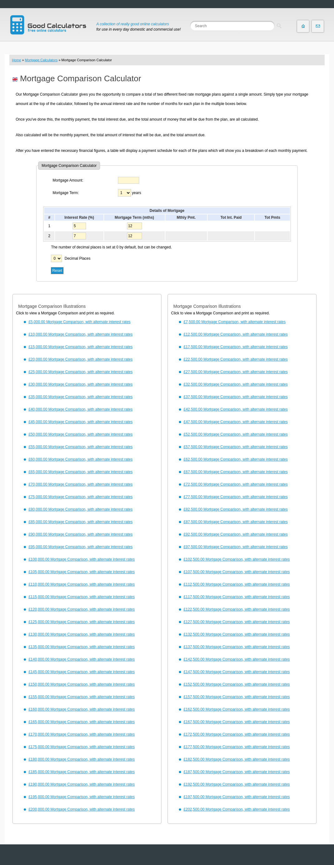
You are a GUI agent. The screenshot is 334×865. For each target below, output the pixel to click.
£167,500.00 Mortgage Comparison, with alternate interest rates (237, 722)
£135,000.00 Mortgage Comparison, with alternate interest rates (81, 647)
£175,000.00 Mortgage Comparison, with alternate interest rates (81, 747)
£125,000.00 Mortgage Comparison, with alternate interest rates (81, 622)
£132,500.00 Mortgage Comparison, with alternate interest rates (237, 634)
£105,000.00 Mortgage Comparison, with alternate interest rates (81, 572)
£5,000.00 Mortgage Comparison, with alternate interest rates (79, 322)
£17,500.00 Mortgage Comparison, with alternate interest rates (236, 347)
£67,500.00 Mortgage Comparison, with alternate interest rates (236, 472)
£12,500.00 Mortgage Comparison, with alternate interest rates (236, 334)
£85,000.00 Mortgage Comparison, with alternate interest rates (80, 522)
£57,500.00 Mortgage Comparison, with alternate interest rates (236, 447)
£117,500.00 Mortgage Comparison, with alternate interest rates (237, 597)
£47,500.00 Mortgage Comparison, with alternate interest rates (236, 422)
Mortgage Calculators (41, 60)
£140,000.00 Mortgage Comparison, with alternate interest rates (81, 659)
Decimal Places (78, 258)
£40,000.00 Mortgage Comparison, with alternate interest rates (80, 409)
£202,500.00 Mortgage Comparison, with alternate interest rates (237, 809)
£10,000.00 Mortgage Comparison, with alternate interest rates (80, 334)
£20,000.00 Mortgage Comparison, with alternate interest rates (80, 359)
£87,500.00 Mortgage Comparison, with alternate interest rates (236, 522)
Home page (303, 26)
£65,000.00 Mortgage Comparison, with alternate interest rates (80, 472)
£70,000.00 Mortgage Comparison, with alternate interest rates (80, 484)
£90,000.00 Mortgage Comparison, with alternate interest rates (80, 534)
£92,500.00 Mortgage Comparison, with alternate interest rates (236, 534)
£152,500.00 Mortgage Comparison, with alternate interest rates (237, 684)
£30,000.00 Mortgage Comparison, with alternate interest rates (80, 384)
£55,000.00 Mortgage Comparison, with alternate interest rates (80, 447)
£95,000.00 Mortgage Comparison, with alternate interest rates (80, 547)
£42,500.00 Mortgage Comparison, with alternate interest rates (236, 409)
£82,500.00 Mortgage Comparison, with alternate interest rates (236, 509)
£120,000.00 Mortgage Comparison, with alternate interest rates (81, 609)
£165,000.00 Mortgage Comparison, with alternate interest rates (81, 722)
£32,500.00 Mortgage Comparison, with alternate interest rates (236, 384)
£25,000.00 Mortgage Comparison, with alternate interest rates (80, 372)
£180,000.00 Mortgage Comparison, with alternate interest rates (81, 759)
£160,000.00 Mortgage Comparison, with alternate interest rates (81, 709)
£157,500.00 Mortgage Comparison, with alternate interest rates (237, 697)
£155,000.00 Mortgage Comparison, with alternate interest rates (81, 697)
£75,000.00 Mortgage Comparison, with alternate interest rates (80, 497)
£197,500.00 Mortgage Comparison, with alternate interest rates (237, 797)
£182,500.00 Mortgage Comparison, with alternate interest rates (237, 759)
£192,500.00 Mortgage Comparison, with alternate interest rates (237, 784)
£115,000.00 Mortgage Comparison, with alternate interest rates (81, 597)
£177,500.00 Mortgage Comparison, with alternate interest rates (237, 747)
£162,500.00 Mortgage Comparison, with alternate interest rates (237, 709)
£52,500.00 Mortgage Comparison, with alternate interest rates (236, 434)
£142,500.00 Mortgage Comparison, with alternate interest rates (237, 659)
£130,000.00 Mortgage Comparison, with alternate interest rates (81, 634)
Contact (318, 26)
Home (16, 60)
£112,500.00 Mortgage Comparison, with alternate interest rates (237, 584)
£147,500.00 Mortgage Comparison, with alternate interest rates (237, 672)
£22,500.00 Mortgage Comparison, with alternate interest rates (236, 359)
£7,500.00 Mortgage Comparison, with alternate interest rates (235, 322)
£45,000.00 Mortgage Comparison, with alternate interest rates (80, 422)
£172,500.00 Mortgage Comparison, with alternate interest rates (237, 734)
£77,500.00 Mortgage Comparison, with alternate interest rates (236, 497)
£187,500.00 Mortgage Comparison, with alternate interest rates (237, 772)
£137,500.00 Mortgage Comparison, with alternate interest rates (237, 647)
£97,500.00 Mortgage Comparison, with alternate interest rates (236, 547)
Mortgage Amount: (68, 180)
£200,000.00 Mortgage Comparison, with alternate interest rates (81, 809)
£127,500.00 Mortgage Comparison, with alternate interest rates (237, 622)
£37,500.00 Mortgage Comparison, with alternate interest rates (236, 397)
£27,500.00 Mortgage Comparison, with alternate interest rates (236, 372)
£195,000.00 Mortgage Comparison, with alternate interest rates (81, 797)
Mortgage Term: (66, 193)
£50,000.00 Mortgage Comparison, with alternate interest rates (80, 434)
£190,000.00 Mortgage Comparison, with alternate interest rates (81, 784)
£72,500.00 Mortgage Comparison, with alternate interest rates (236, 484)
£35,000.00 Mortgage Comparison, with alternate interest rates (80, 397)
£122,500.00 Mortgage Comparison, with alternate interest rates (237, 609)
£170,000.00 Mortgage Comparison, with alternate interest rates (81, 734)
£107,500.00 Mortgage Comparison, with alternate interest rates (237, 572)
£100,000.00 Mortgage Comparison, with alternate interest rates (81, 559)
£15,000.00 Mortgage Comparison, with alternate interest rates (80, 347)
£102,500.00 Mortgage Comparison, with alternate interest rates (237, 559)
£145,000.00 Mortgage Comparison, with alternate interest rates (81, 672)
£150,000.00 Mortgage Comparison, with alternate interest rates (81, 684)
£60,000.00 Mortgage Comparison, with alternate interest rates (80, 459)
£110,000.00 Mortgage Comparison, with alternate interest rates (81, 584)
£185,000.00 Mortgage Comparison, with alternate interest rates (81, 772)
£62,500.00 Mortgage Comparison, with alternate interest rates (236, 459)
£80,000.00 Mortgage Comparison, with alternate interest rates (80, 509)
